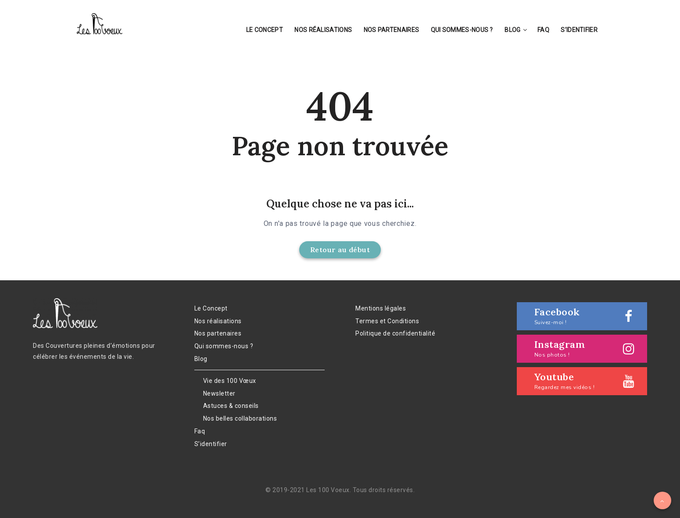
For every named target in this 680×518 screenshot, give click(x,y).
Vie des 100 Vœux (229, 380)
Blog (512, 29)
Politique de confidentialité (395, 333)
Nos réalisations (323, 29)
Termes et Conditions (387, 321)
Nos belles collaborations (240, 418)
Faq (543, 29)
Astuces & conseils (231, 405)
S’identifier (579, 29)
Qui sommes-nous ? (462, 29)
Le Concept (264, 29)
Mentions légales (380, 308)
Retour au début (340, 249)
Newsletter (219, 393)
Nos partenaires (391, 29)
